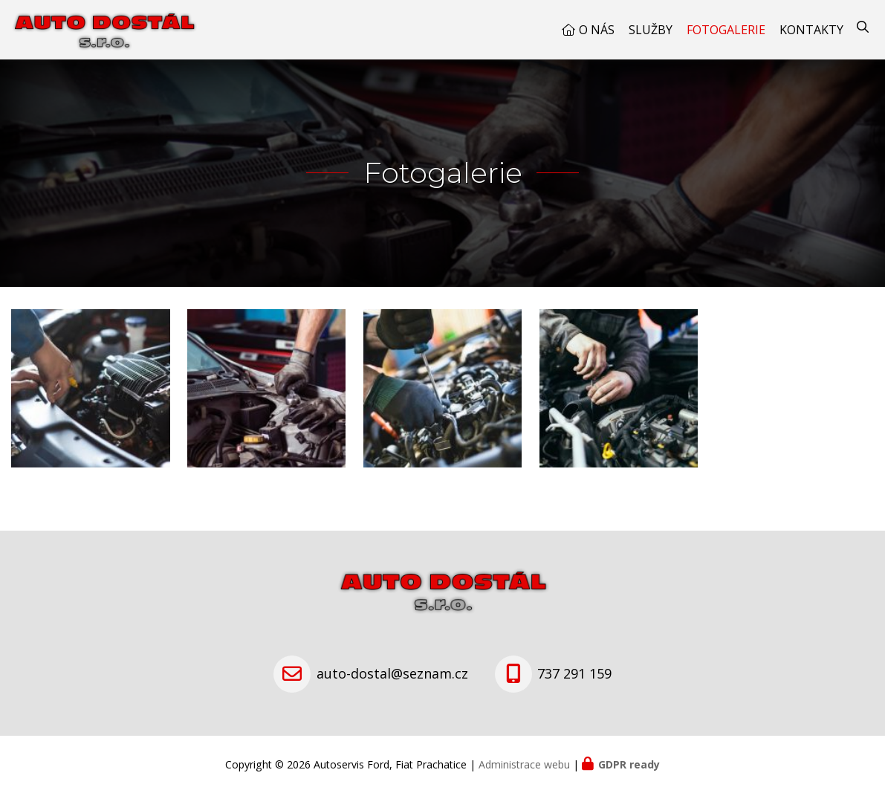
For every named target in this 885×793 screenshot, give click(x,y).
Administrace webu (524, 764)
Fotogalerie (726, 30)
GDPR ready (629, 764)
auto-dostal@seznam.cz (392, 673)
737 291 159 (574, 673)
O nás (597, 30)
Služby (650, 30)
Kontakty (811, 30)
